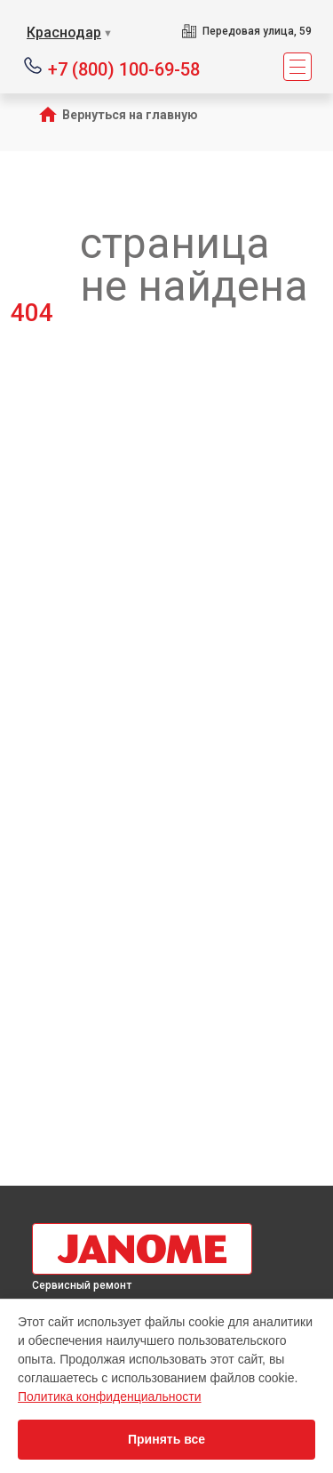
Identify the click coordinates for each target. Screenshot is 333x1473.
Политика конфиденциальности (110, 1396)
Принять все (166, 1439)
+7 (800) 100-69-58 (124, 68)
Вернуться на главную (130, 115)
